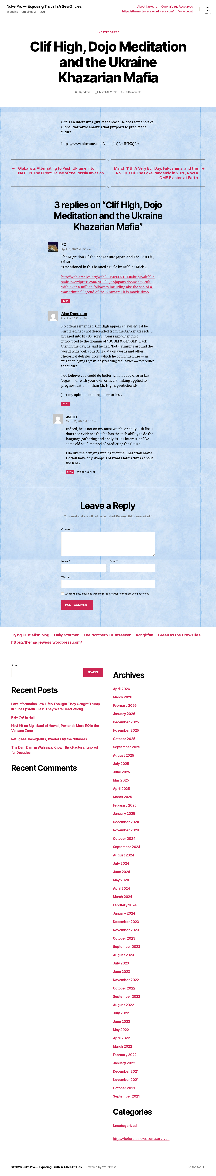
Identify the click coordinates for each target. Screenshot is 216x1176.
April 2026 (121, 689)
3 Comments (133, 92)
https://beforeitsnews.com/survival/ (141, 1138)
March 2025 (122, 797)
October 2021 (124, 1088)
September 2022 (126, 996)
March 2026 (122, 697)
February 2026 (125, 705)
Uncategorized (108, 32)
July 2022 (121, 1013)
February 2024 (125, 905)
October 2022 (124, 988)
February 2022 (125, 1055)
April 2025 (121, 789)
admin (86, 92)
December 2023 (126, 922)
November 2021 (126, 1080)
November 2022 (126, 980)
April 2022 (121, 1038)
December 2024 (126, 822)
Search (15, 665)
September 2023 (126, 946)
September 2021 (126, 1096)
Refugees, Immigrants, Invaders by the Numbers (49, 739)
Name (65, 561)
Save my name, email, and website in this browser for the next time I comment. (107, 593)
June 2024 (121, 872)
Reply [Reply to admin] (70, 472)
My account (185, 11)
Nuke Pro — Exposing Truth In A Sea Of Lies (52, 1167)
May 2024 (121, 880)
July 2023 (121, 963)
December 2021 (126, 1071)
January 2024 (124, 913)
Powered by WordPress (101, 1167)
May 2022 (121, 1030)
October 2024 (124, 838)
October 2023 (124, 938)
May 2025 (121, 780)
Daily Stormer (66, 634)
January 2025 (124, 813)
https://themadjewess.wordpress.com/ (148, 11)
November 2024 (126, 830)
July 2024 (121, 863)
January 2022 (124, 1063)
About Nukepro (147, 6)
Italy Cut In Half (23, 717)
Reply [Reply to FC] (65, 301)
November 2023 (126, 930)
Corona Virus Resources (177, 6)
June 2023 (121, 971)
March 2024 (122, 897)
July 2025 (121, 764)
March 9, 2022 (108, 92)
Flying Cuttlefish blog (30, 634)
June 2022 (121, 1021)
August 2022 (123, 1005)
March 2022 (122, 1046)
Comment (68, 529)
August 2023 (123, 955)
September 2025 (126, 747)
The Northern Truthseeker (107, 634)
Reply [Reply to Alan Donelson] (65, 403)
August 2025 (123, 755)
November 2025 (126, 730)
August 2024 (123, 855)
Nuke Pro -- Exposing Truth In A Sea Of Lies (44, 6)
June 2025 (121, 772)
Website (65, 577)
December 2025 (126, 722)
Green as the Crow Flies (179, 634)
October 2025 (124, 739)
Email (114, 561)
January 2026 (124, 714)
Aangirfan (144, 634)
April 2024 (121, 888)
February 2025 (125, 805)
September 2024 (126, 847)
